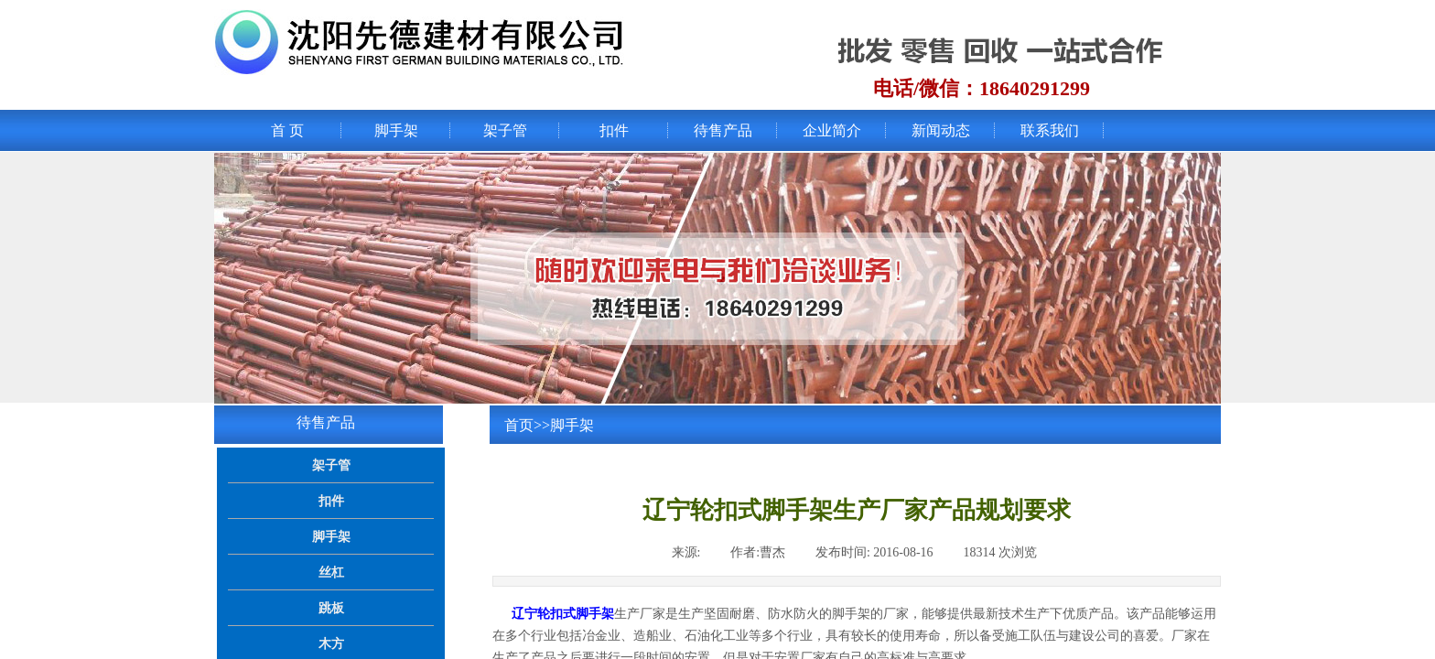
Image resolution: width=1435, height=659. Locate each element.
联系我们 (1049, 130)
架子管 (505, 130)
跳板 (331, 607)
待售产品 (723, 130)
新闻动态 (941, 130)
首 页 (287, 130)
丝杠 (331, 572)
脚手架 (396, 130)
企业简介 (832, 130)
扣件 (614, 130)
